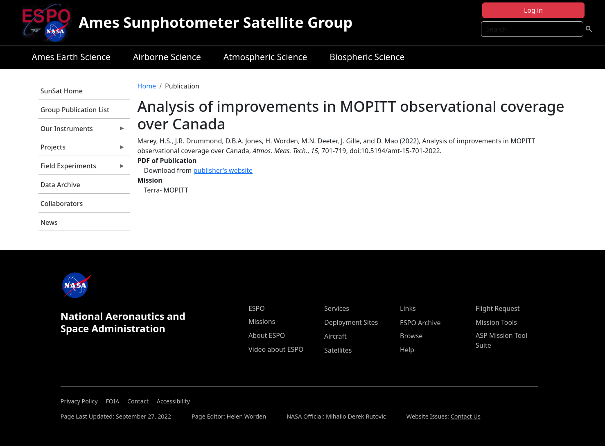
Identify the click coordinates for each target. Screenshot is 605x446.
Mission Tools (496, 322)
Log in (533, 10)
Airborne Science (167, 57)
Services (336, 308)
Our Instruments (81, 130)
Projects (81, 149)
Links (408, 308)
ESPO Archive (420, 322)
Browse (411, 335)
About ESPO (266, 335)
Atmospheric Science (265, 57)
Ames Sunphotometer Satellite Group (215, 22)
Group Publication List (75, 109)
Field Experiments (81, 167)
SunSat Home (62, 90)
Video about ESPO (276, 349)
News (49, 222)
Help (407, 349)
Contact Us (466, 416)
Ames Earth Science (71, 57)
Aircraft (335, 336)
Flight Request (497, 308)
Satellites (338, 350)
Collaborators (62, 203)
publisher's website (223, 170)
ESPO (256, 308)
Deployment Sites (351, 322)
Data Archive (60, 184)
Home (147, 86)
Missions (261, 321)
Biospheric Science (367, 57)
